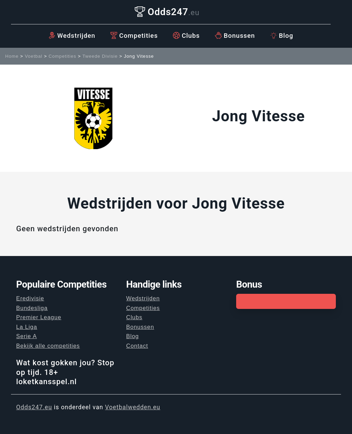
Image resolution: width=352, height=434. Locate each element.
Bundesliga (32, 308)
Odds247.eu (34, 407)
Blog (281, 36)
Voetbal (33, 56)
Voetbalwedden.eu (133, 407)
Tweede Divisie (100, 56)
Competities (134, 36)
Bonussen (235, 36)
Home (12, 56)
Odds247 (167, 12)
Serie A (26, 336)
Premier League (38, 317)
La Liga (26, 327)
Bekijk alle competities (48, 346)
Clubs (186, 36)
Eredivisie (30, 298)
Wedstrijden (71, 36)
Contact (137, 346)
